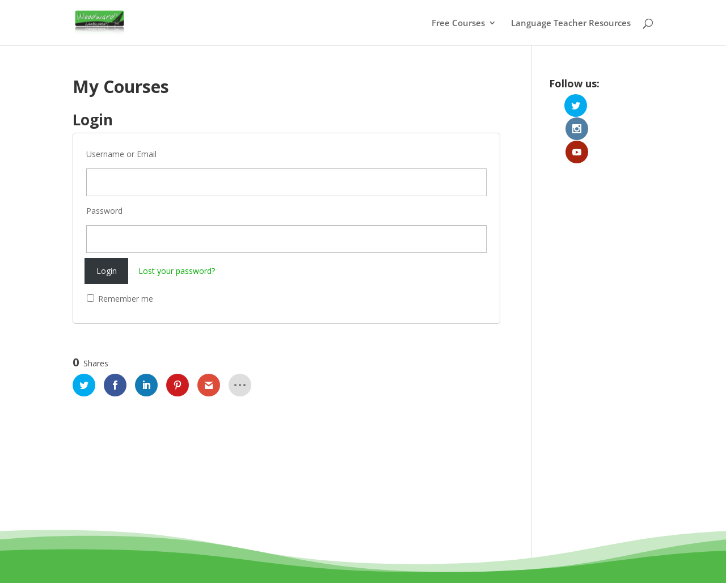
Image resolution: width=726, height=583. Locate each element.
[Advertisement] (601, 308)
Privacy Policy (413, 561)
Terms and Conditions (331, 561)
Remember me (120, 298)
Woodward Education (321, 548)
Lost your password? (176, 270)
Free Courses (458, 23)
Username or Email (121, 154)
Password (104, 210)
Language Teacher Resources (571, 23)
